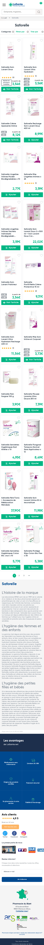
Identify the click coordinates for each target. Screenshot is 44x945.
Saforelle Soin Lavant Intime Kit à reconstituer (32, 500)
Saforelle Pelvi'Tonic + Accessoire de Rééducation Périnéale (10, 501)
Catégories (6, 32)
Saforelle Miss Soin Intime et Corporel (32, 338)
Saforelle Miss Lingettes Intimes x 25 (32, 176)
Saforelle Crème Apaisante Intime (9, 125)
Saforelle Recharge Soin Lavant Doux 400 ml (32, 126)
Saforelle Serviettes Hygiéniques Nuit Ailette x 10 (10, 447)
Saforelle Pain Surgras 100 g (7, 395)
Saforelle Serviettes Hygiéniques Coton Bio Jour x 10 (10, 553)
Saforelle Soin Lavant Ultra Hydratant (30, 69)
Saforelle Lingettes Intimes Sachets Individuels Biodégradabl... (10, 232)
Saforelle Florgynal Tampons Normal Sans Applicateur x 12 (32, 448)
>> (29, 575)
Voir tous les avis (10, 827)
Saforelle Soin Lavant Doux (7, 68)
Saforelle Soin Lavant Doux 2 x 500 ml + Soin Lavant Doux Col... (33, 232)
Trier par (34, 32)
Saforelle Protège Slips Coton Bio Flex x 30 (33, 553)
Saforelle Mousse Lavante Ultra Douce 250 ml (31, 396)
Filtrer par (20, 32)
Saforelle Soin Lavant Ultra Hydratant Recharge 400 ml (10, 340)
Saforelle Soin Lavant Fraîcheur (9, 283)
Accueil (4, 18)
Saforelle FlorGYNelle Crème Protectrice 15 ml (32, 284)
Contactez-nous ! (22, 911)
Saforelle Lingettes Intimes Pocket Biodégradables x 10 (10, 176)
